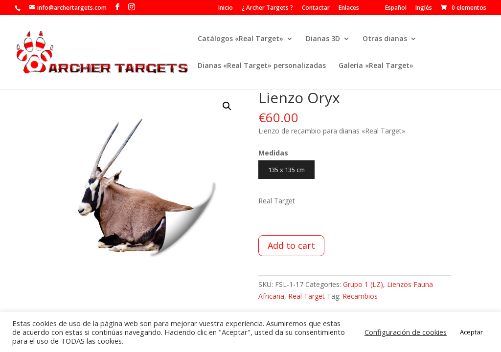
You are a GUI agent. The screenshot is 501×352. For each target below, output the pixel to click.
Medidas (273, 152)
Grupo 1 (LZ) (363, 284)
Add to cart (291, 245)
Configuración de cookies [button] (405, 332)
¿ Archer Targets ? (267, 8)
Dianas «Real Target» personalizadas (262, 66)
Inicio (225, 8)
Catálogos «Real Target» (240, 39)
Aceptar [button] (471, 332)
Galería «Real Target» (376, 66)
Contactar (316, 8)
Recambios (360, 296)
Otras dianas (385, 39)
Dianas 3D (323, 39)
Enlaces (349, 8)
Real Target (306, 296)
